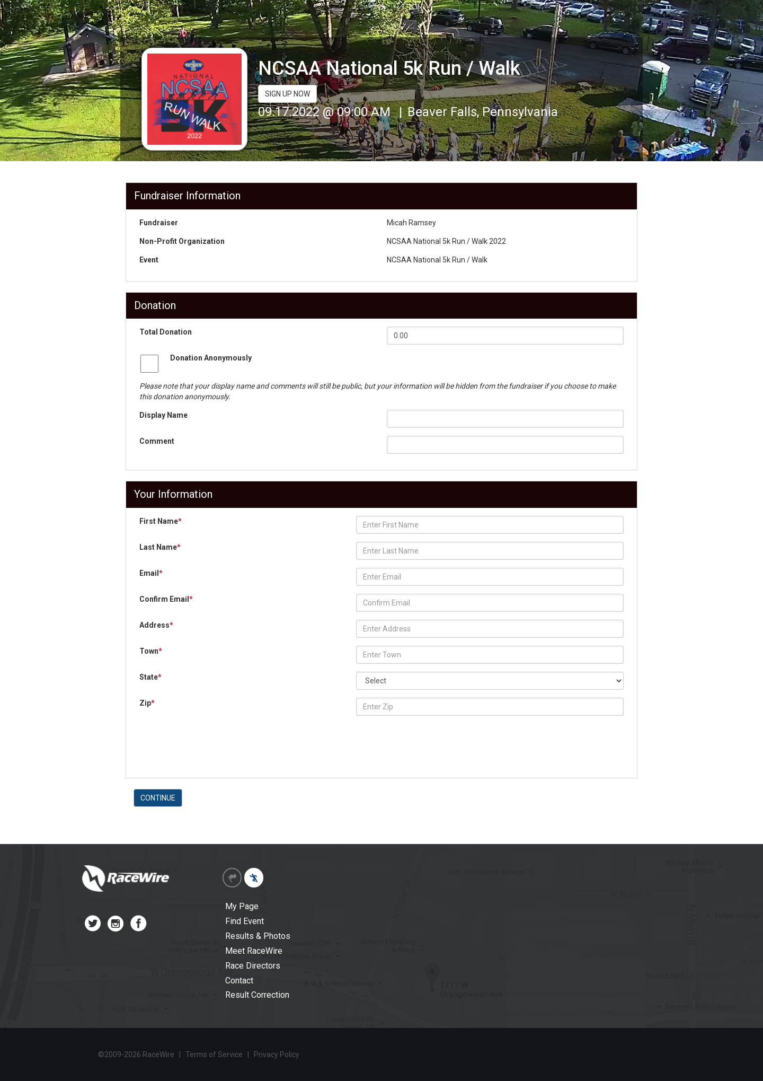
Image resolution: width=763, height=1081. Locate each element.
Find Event (244, 921)
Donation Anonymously (211, 358)
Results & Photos (257, 936)
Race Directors (252, 966)
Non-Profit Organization (182, 241)
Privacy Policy (276, 1054)
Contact (239, 980)
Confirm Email (166, 599)
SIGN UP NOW (287, 94)
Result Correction (257, 995)
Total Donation (165, 332)
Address (156, 625)
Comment (156, 441)
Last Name (160, 547)
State (150, 677)
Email (151, 573)
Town (150, 651)
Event (148, 260)
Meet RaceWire (253, 951)
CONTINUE (157, 798)
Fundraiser (158, 222)
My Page (242, 906)
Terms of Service (214, 1054)
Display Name (163, 415)
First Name (160, 521)
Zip (147, 703)
